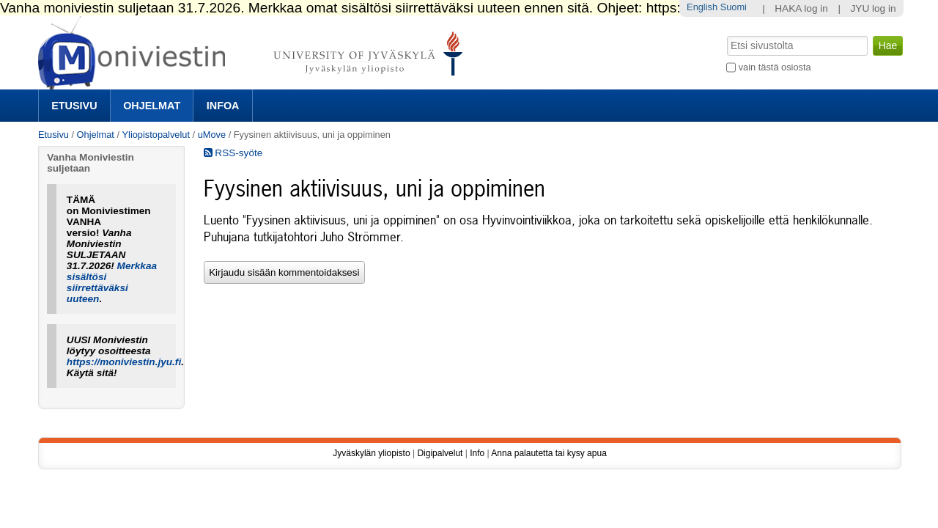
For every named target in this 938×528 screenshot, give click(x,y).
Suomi (733, 6)
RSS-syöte (233, 152)
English (702, 6)
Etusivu (74, 105)
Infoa (223, 105)
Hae (725, 34)
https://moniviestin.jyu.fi (124, 361)
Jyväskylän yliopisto (371, 453)
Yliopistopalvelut (156, 134)
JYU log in (873, 8)
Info (477, 453)
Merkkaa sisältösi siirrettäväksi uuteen (112, 282)
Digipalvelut (439, 453)
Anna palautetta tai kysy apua (548, 453)
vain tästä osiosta (775, 67)
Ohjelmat (151, 105)
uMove (212, 134)
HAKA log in (801, 8)
